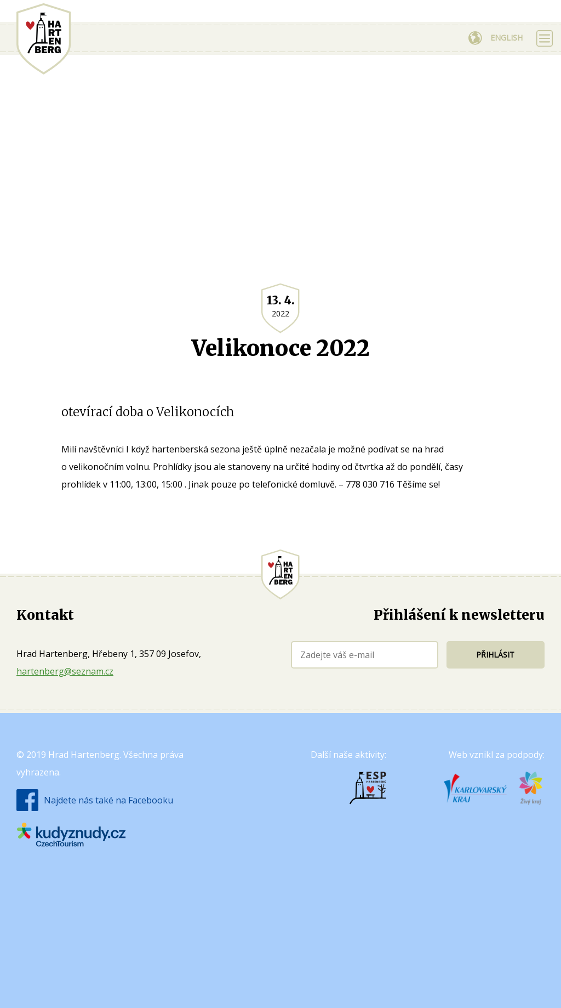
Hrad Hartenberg (43, 39)
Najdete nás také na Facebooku (108, 800)
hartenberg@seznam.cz (64, 671)
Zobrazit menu (544, 38)
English (506, 37)
